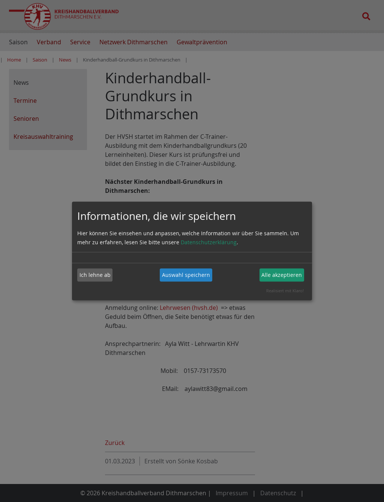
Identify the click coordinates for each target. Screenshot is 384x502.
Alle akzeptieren (281, 274)
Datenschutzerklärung (209, 241)
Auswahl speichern (186, 274)
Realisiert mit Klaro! (285, 290)
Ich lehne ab (95, 274)
